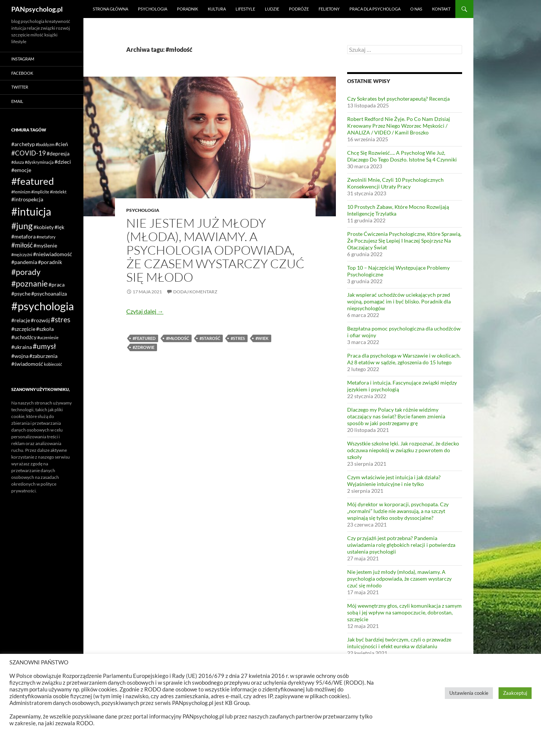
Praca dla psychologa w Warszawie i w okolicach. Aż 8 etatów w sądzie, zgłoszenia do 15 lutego (404, 358)
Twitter (19, 87)
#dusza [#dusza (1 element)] (17, 162)
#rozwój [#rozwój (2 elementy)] (40, 320)
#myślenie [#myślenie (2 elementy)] (45, 245)
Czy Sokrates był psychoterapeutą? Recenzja (398, 98)
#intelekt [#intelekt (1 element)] (58, 191)
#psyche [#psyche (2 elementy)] (20, 293)
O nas (416, 8)
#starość (209, 338)
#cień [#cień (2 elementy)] (61, 144)
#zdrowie (143, 347)
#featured (144, 338)
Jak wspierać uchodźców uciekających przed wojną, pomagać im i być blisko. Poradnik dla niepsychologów (399, 301)
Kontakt (441, 8)
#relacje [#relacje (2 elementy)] (20, 320)
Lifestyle (245, 8)
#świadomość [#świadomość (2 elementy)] (27, 364)
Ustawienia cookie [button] (468, 693)
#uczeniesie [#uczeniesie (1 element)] (48, 337)
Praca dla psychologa (374, 8)
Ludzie (272, 8)
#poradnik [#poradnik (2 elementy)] (50, 262)
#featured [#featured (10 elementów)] (32, 181)
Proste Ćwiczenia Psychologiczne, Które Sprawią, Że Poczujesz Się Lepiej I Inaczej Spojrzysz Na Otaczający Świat (404, 241)
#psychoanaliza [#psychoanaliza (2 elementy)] (49, 293)
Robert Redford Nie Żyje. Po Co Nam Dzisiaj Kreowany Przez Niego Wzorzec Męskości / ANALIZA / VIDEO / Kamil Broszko (398, 126)
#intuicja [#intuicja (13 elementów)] (31, 211)
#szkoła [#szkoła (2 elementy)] (45, 329)
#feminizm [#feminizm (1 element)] (20, 191)
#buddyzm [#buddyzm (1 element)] (45, 144)
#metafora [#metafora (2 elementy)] (23, 236)
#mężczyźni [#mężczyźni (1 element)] (21, 254)
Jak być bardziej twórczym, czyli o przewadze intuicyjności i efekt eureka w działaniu (399, 642)
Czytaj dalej (144, 311)
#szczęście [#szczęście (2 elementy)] (23, 329)
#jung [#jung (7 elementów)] (22, 225)
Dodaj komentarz (195, 291)
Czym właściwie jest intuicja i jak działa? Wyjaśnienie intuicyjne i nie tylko (394, 480)
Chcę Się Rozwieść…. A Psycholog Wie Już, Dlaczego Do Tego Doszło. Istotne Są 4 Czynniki (402, 156)
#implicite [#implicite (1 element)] (40, 191)
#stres (238, 338)
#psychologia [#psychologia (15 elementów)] (42, 305)
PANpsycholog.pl (37, 9)
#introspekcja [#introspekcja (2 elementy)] (27, 199)
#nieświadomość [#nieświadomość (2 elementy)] (52, 254)
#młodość (177, 338)
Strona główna (110, 8)
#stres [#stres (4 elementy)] (60, 319)
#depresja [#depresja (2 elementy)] (58, 153)
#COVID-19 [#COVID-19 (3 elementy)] (28, 153)
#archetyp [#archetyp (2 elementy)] (23, 144)
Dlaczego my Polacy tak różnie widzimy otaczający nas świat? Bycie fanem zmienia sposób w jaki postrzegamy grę (396, 416)
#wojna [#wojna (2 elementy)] (20, 356)
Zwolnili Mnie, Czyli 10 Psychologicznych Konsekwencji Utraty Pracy (395, 183)
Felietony (329, 8)
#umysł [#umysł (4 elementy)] (44, 346)
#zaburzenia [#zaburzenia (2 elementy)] (43, 356)
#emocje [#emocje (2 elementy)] (21, 170)
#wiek (262, 338)
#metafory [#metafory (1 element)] (46, 236)
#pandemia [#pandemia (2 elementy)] (24, 262)
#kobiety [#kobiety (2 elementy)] (43, 227)
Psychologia (152, 8)
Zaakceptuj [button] (515, 693)
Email (17, 101)
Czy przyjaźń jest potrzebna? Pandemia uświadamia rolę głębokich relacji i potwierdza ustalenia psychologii (401, 545)
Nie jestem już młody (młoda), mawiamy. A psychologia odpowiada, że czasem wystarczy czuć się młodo (215, 250)
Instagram (22, 58)
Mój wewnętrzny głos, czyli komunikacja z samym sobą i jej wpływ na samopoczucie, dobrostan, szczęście (404, 612)
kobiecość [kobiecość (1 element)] (53, 364)
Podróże (299, 8)
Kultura (217, 8)
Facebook (22, 73)
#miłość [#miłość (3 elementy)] (22, 245)
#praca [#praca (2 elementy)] (56, 284)
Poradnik (187, 8)
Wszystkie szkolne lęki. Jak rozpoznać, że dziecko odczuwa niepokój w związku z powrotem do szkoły (403, 450)
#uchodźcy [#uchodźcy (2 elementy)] (23, 337)
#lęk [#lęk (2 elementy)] (59, 227)
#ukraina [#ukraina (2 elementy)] (21, 347)
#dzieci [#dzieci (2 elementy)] (62, 161)
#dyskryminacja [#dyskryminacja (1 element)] (39, 162)
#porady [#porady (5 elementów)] (26, 271)
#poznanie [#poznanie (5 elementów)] (29, 283)
